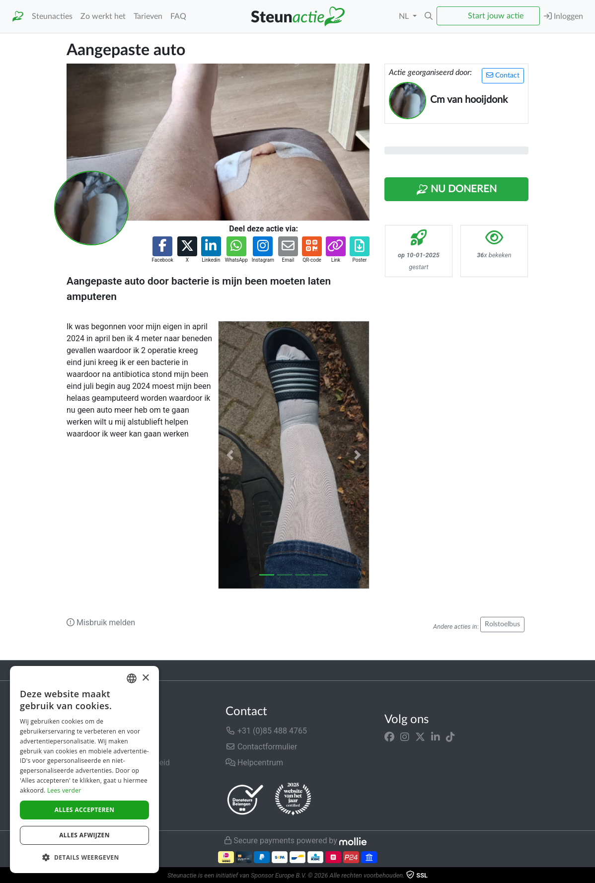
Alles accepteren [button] (85, 810)
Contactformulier (261, 746)
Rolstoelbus (502, 624)
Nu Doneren (456, 190)
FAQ (178, 16)
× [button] (145, 678)
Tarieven (148, 16)
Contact (503, 75)
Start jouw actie (495, 16)
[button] (429, 16)
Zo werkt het (103, 16)
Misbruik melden (101, 622)
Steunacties (52, 16)
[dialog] (84, 769)
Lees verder (64, 790)
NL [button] (405, 16)
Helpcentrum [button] (254, 762)
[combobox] (132, 678)
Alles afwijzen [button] (84, 835)
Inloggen (563, 16)
